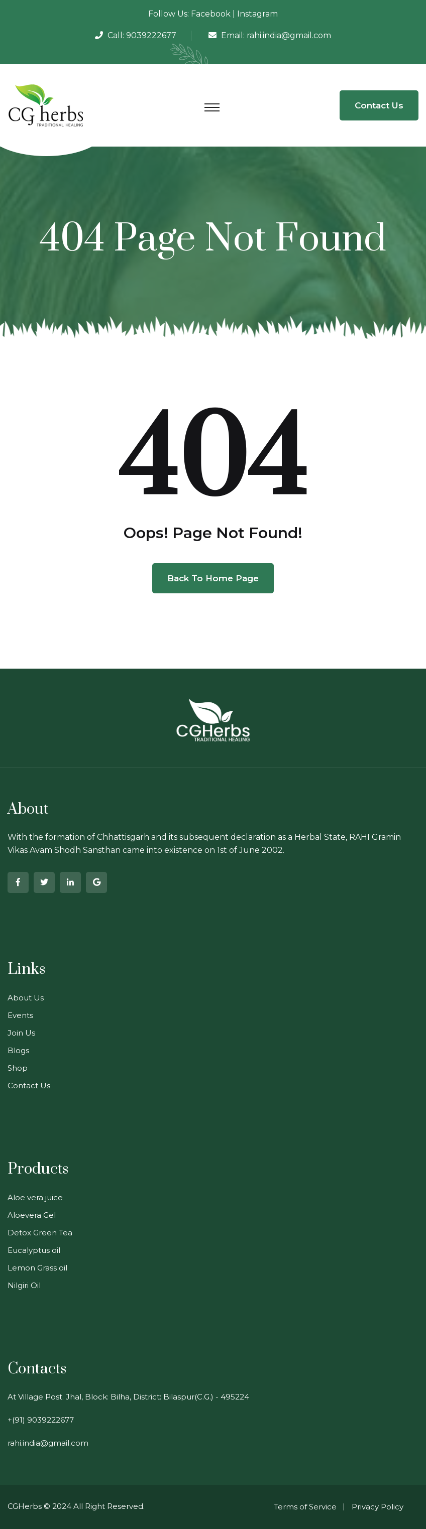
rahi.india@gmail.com (289, 35)
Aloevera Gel (32, 1215)
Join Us (21, 1033)
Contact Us (379, 105)
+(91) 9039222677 (41, 1420)
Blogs (18, 1050)
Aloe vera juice (35, 1197)
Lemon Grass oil (37, 1267)
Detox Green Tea (40, 1232)
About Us (26, 997)
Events (20, 1015)
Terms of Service (305, 1506)
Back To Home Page (213, 578)
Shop (18, 1068)
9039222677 (151, 35)
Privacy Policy (377, 1506)
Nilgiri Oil (24, 1285)
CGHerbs (25, 1506)
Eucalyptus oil (34, 1250)
